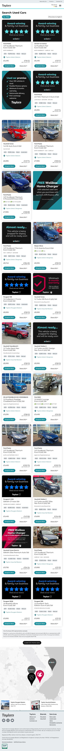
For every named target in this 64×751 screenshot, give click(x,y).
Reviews (54, 5)
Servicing (53, 725)
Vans (51, 721)
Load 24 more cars (32, 643)
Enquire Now (9, 66)
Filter (6, 17)
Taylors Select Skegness (14, 208)
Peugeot (43, 717)
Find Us (51, 1)
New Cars (53, 717)
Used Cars (53, 719)
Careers (32, 719)
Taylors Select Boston (13, 57)
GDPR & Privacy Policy (20, 742)
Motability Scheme (56, 723)
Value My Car (43, 1)
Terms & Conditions (7, 742)
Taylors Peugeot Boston (14, 308)
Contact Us (59, 1)
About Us (33, 717)
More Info (23, 66)
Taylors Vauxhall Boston (45, 309)
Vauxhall (43, 719)
